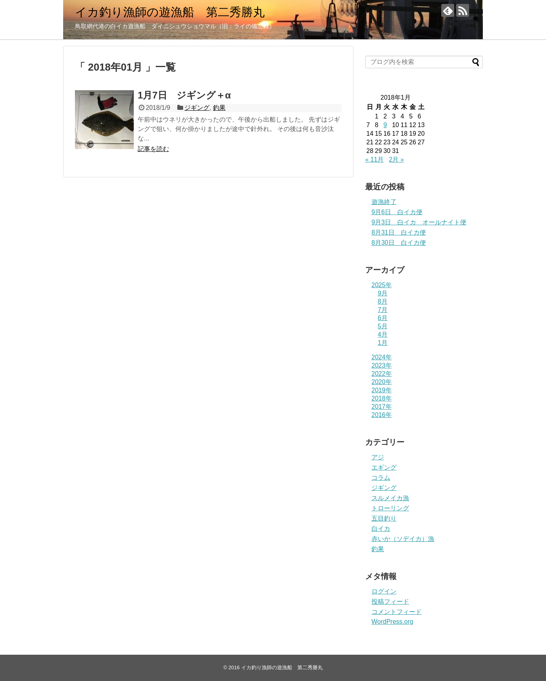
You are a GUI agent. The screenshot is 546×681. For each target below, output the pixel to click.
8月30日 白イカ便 (398, 242)
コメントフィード (396, 611)
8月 (383, 301)
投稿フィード (390, 601)
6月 (383, 318)
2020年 (381, 382)
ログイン (384, 591)
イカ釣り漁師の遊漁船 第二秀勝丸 (170, 11)
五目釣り (384, 518)
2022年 (381, 373)
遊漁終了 (384, 201)
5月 (383, 326)
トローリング (390, 508)
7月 (383, 309)
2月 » (396, 159)
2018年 (381, 398)
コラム (380, 477)
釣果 (219, 107)
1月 (383, 342)
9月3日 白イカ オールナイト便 (418, 222)
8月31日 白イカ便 (398, 232)
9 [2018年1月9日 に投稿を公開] (385, 125)
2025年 (381, 285)
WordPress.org (392, 621)
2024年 (381, 357)
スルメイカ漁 (390, 498)
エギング (384, 467)
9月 (383, 293)
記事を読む (153, 149)
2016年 (381, 415)
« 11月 (374, 159)
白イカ (380, 528)
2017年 (381, 406)
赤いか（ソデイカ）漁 (402, 538)
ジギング (196, 107)
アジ (377, 457)
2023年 (381, 365)
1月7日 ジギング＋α (184, 95)
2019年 (381, 390)
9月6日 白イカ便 (396, 212)
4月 (383, 334)
